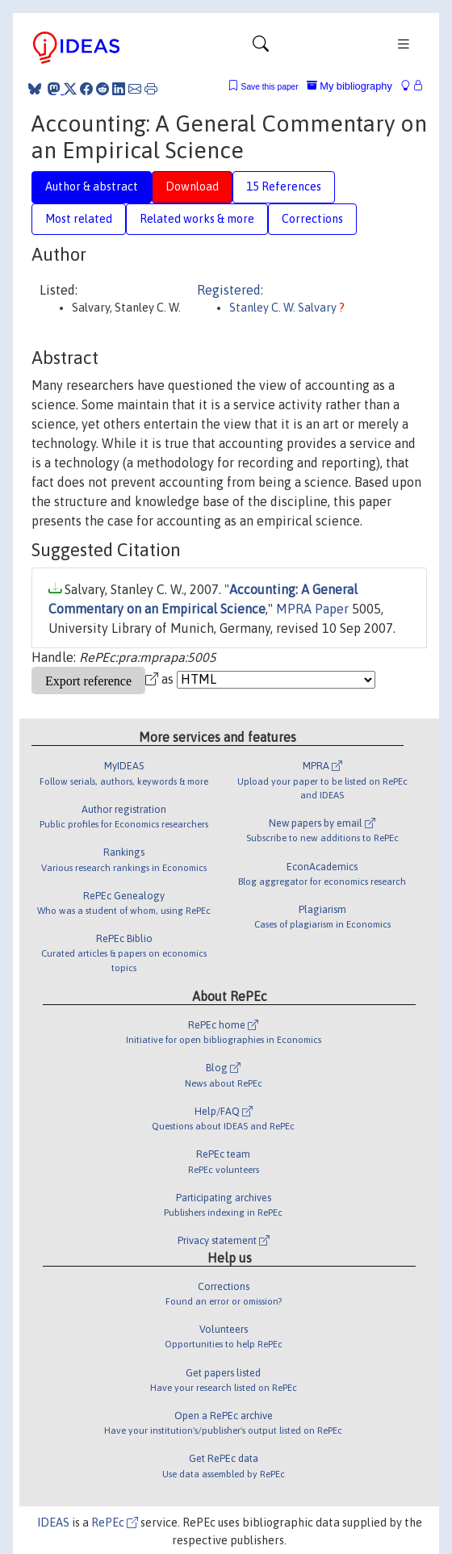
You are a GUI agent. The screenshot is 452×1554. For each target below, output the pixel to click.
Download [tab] (192, 186)
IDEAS (53, 1522)
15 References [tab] (283, 186)
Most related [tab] (78, 218)
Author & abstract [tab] (91, 186)
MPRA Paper (312, 608)
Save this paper (270, 86)
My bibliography (349, 86)
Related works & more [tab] (197, 218)
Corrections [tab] (312, 218)
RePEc (114, 1522)
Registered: (230, 290)
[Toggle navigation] (260, 47)
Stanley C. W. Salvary (284, 307)
